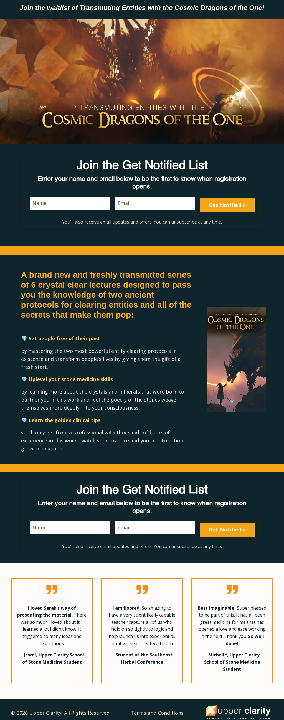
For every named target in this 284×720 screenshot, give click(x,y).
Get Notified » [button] (226, 200)
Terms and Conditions (157, 706)
